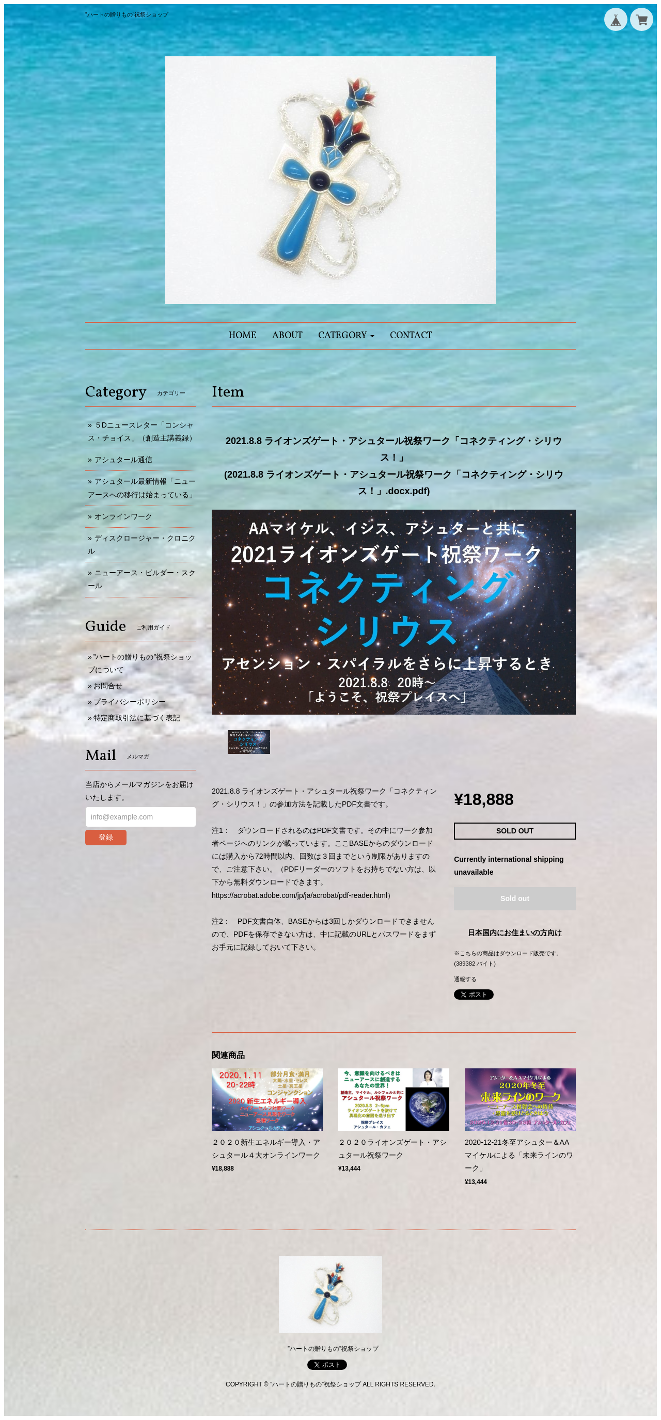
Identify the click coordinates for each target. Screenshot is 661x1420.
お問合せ (107, 686)
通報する (465, 979)
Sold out (514, 898)
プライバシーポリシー (129, 702)
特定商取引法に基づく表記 (136, 718)
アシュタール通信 (123, 459)
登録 (106, 837)
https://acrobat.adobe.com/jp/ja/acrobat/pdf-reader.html (299, 895)
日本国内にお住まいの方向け (515, 932)
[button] (346, 336)
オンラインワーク (123, 516)
